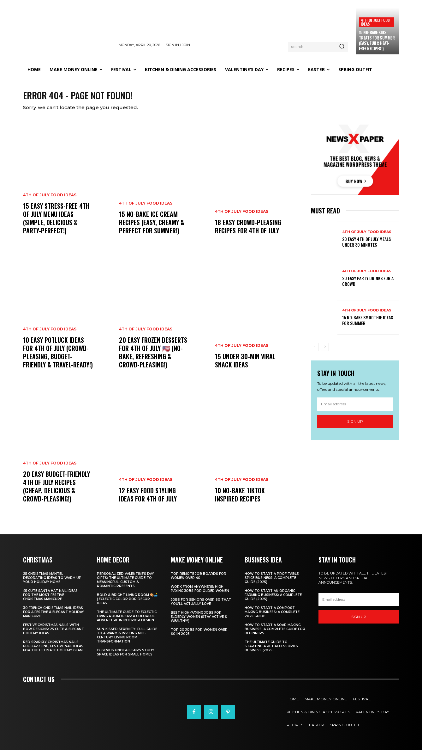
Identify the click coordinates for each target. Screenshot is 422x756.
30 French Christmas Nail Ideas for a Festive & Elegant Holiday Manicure (53, 618)
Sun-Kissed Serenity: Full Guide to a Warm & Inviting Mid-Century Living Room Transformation (127, 641)
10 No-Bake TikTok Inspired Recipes (240, 500)
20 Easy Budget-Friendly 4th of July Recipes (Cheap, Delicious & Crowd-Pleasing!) (56, 492)
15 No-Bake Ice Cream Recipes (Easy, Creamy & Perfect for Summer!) (151, 228)
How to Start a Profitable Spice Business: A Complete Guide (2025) (272, 583)
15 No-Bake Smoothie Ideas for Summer (367, 325)
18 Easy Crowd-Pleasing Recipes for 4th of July (248, 232)
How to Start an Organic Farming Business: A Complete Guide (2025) (273, 600)
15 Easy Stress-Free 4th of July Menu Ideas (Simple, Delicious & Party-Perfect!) (56, 224)
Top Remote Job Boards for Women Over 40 (198, 581)
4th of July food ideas (375, 22)
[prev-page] (315, 352)
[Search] (342, 47)
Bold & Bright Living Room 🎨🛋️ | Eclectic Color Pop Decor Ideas (127, 605)
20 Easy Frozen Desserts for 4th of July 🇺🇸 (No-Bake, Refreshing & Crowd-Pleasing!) (153, 358)
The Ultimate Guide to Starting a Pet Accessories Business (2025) (271, 652)
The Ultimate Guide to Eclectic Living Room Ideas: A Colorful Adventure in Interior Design (127, 622)
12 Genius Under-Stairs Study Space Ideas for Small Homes (125, 658)
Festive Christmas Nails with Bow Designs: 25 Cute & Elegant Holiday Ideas (53, 635)
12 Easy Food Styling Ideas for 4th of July (148, 500)
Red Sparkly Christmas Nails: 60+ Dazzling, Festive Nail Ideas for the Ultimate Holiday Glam (53, 652)
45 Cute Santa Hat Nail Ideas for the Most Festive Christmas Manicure (50, 600)
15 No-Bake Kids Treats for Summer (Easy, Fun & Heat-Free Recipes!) (377, 40)
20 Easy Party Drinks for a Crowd (368, 286)
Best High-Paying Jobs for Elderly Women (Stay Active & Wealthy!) (199, 622)
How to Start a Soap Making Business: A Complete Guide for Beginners (275, 635)
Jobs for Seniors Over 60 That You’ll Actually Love (201, 607)
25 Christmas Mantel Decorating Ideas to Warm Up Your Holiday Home (52, 583)
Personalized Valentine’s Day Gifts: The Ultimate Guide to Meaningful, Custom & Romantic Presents (125, 585)
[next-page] (325, 352)
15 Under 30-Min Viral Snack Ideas (245, 366)
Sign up (355, 426)
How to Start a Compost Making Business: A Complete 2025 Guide (272, 618)
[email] (355, 409)
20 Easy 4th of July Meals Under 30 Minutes (366, 247)
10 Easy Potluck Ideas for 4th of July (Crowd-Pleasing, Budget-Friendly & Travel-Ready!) (58, 358)
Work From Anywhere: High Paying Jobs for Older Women (200, 594)
